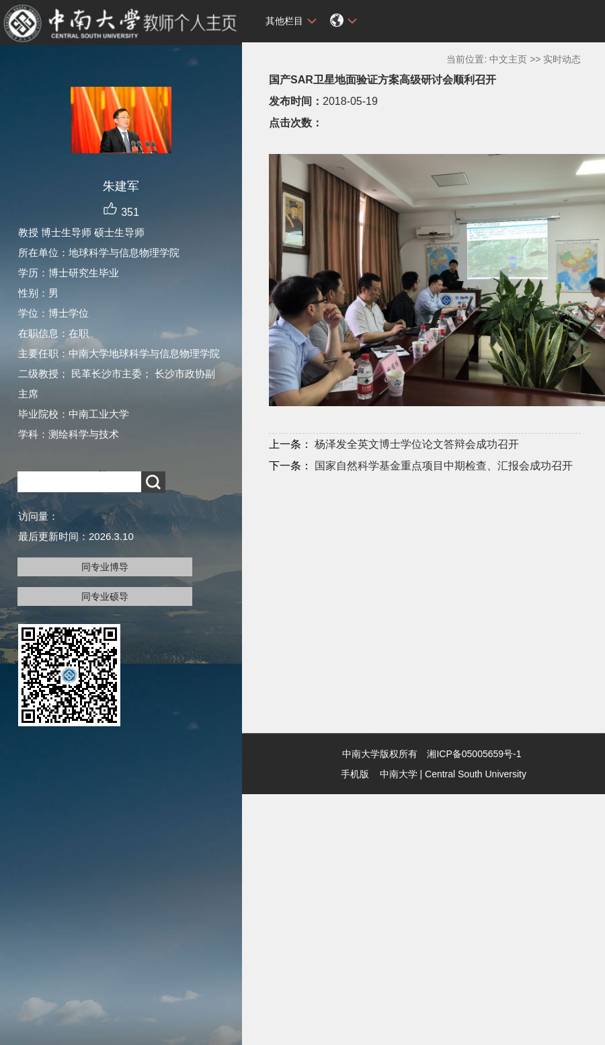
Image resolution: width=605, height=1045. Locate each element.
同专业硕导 (104, 596)
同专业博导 (104, 567)
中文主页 (508, 59)
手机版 (355, 774)
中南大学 (398, 774)
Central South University (475, 774)
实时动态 (562, 59)
